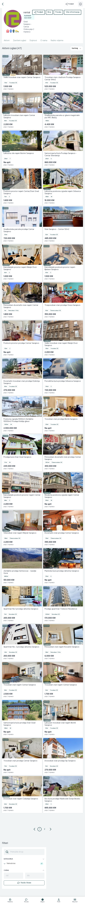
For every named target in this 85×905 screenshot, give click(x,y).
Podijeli (69, 4)
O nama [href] (43, 41)
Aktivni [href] (6, 41)
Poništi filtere (24, 883)
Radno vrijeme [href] (57, 41)
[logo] (10, 901)
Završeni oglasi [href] (19, 41)
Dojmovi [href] (33, 41)
